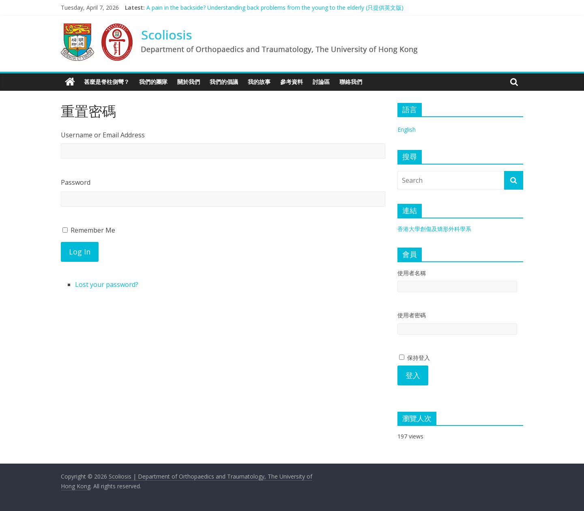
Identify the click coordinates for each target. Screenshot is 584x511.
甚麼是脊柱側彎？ (106, 82)
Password (75, 182)
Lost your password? (106, 284)
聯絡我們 (350, 82)
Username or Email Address (103, 134)
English (406, 129)
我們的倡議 (224, 82)
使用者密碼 (411, 315)
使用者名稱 (411, 273)
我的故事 (259, 82)
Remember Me (93, 230)
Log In (79, 252)
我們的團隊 (153, 82)
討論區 (321, 82)
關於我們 (188, 82)
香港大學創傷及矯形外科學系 (434, 229)
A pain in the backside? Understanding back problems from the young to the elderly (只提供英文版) (275, 7)
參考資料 (291, 82)
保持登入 (414, 357)
